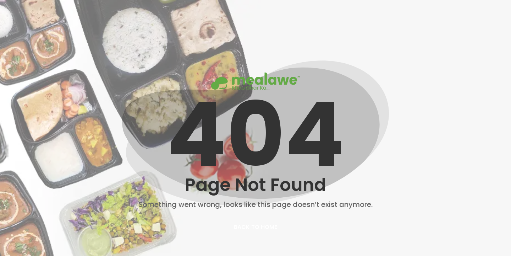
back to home (255, 227)
